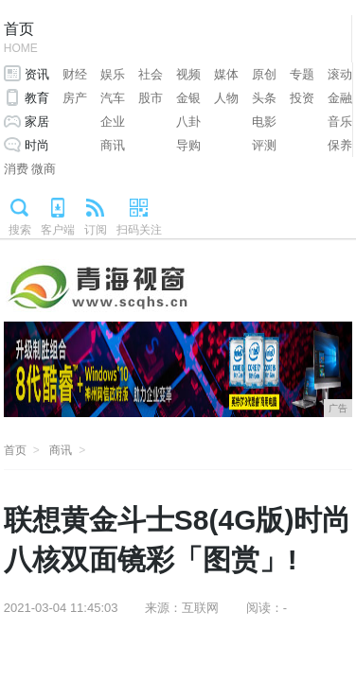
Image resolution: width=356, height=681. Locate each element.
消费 (16, 169)
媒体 (226, 74)
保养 (340, 145)
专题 (302, 74)
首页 (21, 39)
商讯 (112, 145)
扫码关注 (139, 229)
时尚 (37, 145)
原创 (264, 74)
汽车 (112, 98)
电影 (264, 121)
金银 (188, 98)
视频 (188, 74)
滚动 (340, 74)
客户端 (58, 229)
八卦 (188, 121)
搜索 (20, 229)
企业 (112, 121)
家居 (37, 121)
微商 (43, 169)
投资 (302, 98)
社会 (150, 74)
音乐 (340, 121)
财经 (74, 74)
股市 (150, 98)
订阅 (95, 229)
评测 (264, 145)
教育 (37, 98)
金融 (340, 98)
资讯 (37, 74)
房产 (74, 98)
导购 (188, 145)
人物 (226, 98)
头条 (264, 98)
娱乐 (112, 74)
